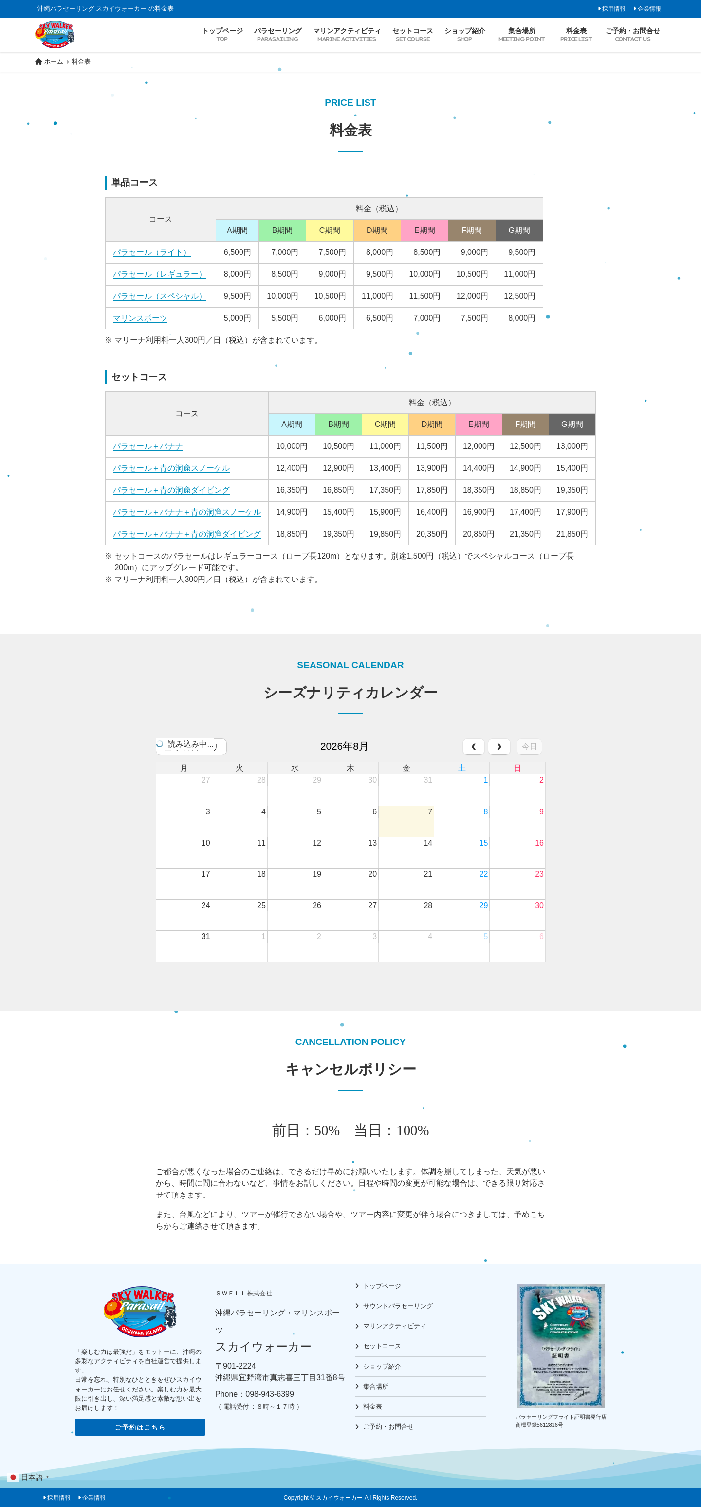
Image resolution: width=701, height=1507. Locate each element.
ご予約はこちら (140, 1427)
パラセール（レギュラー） (159, 274)
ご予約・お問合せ (388, 1426)
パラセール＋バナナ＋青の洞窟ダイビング (187, 534)
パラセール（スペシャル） (159, 296)
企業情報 (649, 8)
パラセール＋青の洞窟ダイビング (171, 490)
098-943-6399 (269, 1394)
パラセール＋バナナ (148, 446)
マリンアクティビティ (394, 1326)
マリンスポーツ (140, 318)
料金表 (372, 1406)
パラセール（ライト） (152, 252)
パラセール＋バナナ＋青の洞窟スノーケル (187, 512)
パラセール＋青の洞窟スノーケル (171, 468)
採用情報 (614, 8)
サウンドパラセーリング (398, 1306)
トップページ (382, 1286)
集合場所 (375, 1386)
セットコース (382, 1346)
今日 (529, 746)
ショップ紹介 (382, 1366)
